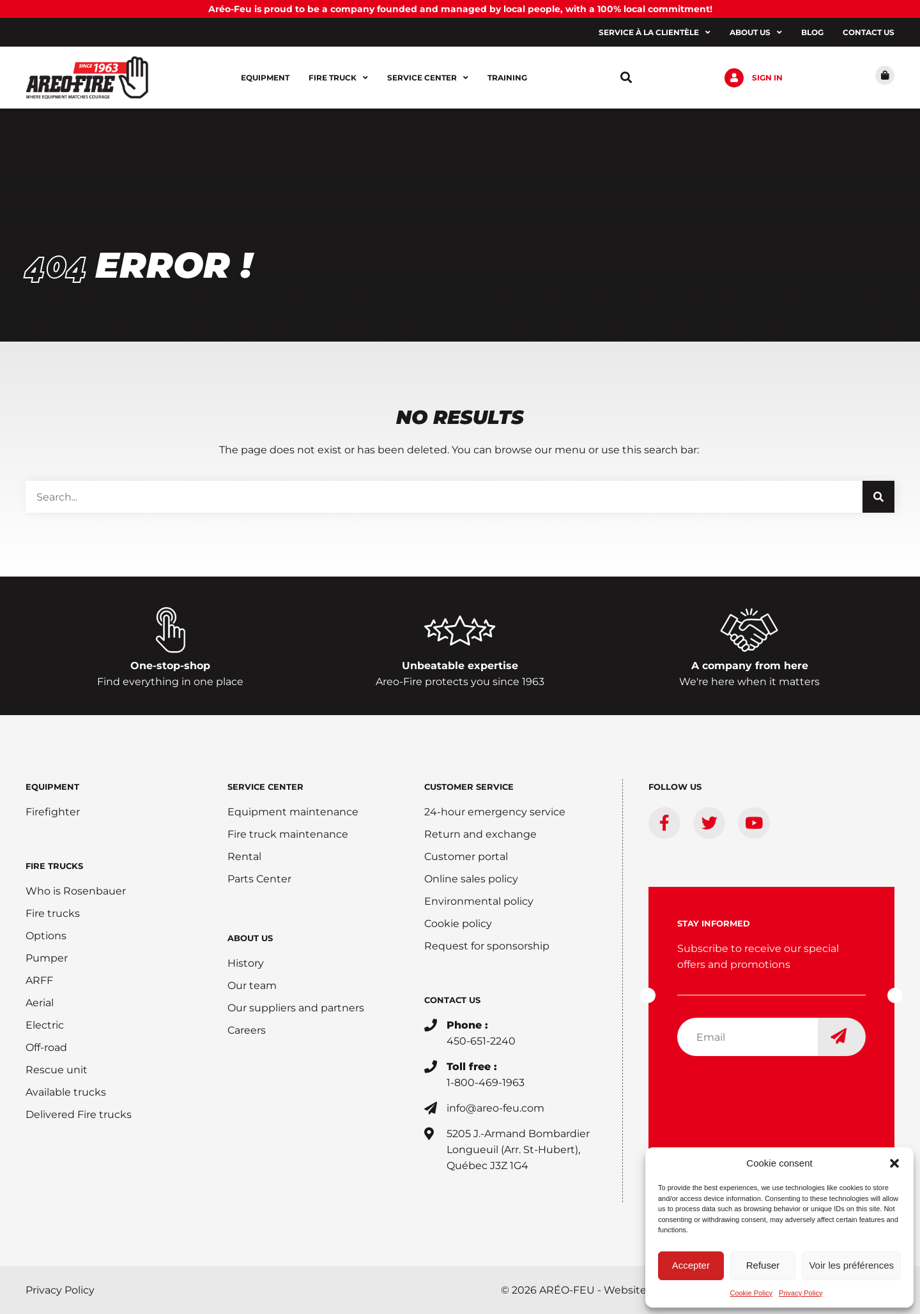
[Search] (878, 497)
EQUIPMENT (52, 787)
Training (507, 77)
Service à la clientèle (654, 32)
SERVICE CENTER (265, 787)
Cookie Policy (751, 1293)
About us (756, 32)
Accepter (691, 1265)
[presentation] (774, 1091)
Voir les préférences (851, 1265)
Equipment (265, 77)
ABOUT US (250, 938)
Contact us (868, 32)
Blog (812, 32)
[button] (894, 1163)
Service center (427, 78)
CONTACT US (452, 1000)
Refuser (763, 1265)
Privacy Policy (800, 1293)
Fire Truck (338, 78)
